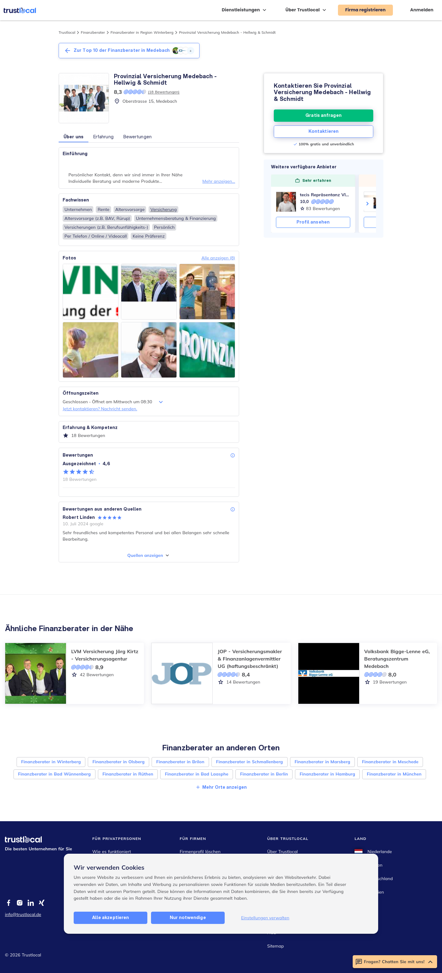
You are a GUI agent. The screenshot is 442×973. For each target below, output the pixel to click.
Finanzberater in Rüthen (128, 774)
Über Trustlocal (282, 851)
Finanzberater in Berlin (264, 774)
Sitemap (275, 946)
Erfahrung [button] (103, 137)
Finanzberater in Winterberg (51, 761)
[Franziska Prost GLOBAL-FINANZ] (374, 202)
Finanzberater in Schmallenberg (249, 761)
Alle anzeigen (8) (218, 258)
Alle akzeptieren (110, 917)
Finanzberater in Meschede (390, 761)
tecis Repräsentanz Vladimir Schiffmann (325, 194)
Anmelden (421, 10)
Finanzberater (93, 32)
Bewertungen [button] (137, 137)
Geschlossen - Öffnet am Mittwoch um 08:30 (114, 402)
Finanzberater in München (394, 774)
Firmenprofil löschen (200, 851)
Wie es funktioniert (111, 851)
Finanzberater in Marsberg (323, 761)
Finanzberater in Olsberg (118, 761)
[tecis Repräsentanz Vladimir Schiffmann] (286, 202)
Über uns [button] (73, 137)
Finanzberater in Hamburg (327, 774)
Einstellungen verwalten (265, 918)
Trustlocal (67, 32)
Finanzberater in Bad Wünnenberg (54, 774)
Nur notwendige (188, 917)
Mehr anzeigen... (218, 181)
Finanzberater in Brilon (180, 761)
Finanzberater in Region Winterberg (141, 32)
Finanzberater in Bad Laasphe (196, 774)
